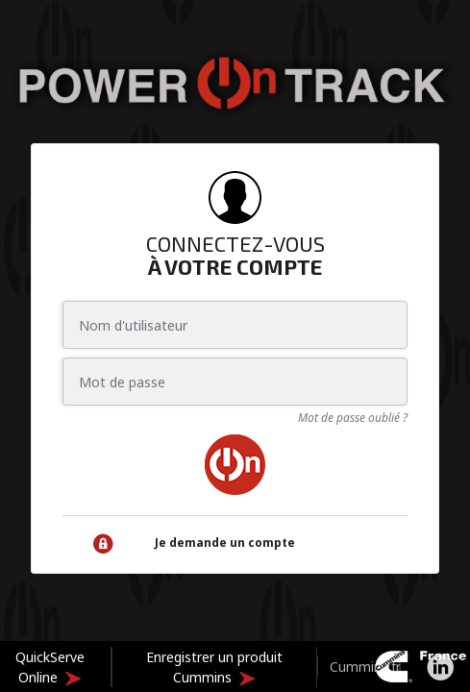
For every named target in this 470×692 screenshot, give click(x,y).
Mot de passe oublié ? (353, 417)
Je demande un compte (225, 542)
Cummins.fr (365, 666)
